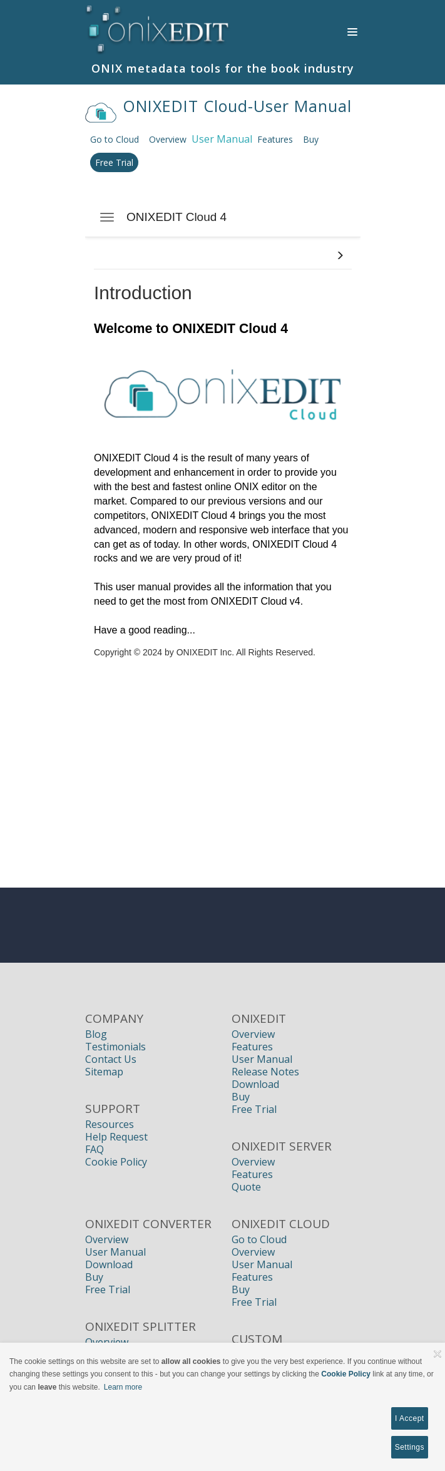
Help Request (116, 1137)
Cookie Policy (116, 1162)
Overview (168, 139)
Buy (311, 139)
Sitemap (104, 1072)
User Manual (262, 1059)
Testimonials (115, 1046)
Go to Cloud (114, 139)
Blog (96, 1034)
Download (255, 1084)
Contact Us (110, 1059)
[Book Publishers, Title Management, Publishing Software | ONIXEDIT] (158, 27)
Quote (246, 1187)
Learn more (123, 1387)
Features (275, 139)
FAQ (94, 1149)
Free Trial (114, 162)
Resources (109, 1124)
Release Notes (265, 1072)
